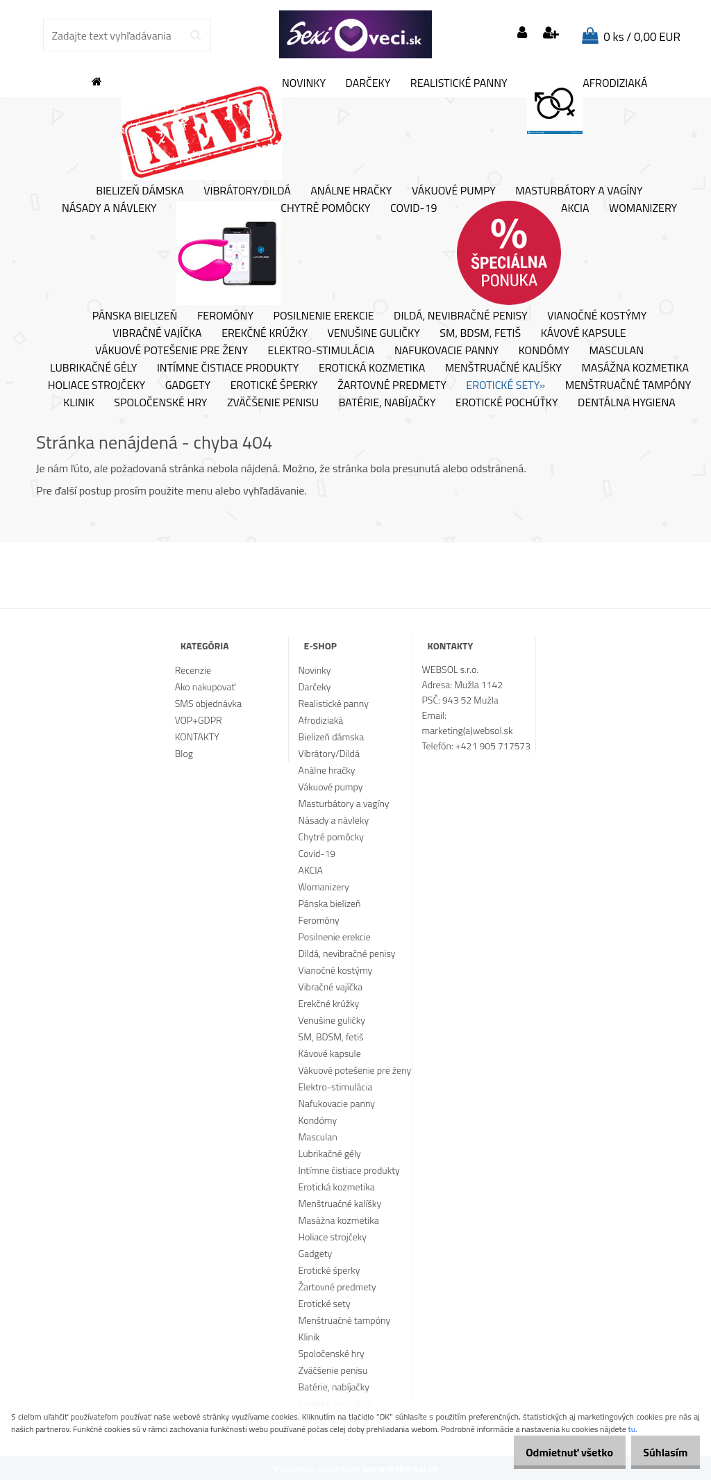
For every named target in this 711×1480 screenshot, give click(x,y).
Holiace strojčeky (96, 385)
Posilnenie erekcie (324, 316)
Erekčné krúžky (264, 333)
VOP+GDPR (198, 720)
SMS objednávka (208, 703)
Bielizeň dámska (139, 191)
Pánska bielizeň (135, 316)
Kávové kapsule (583, 333)
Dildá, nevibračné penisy (461, 316)
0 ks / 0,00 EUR (641, 37)
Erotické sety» (505, 385)
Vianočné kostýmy (596, 316)
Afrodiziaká (587, 105)
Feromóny (225, 316)
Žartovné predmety (391, 385)
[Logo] (355, 34)
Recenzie (193, 670)
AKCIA (523, 253)
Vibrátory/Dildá (247, 191)
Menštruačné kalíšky (503, 368)
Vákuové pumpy (454, 191)
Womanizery (643, 208)
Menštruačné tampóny (628, 385)
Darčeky (368, 83)
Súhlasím (660, 1452)
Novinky (224, 128)
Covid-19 (413, 208)
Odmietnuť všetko (554, 1452)
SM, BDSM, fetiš (480, 333)
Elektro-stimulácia (321, 350)
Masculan (616, 350)
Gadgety (187, 385)
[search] (195, 35)
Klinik (78, 402)
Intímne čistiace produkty (228, 368)
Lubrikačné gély (93, 368)
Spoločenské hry (160, 402)
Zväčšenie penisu (273, 402)
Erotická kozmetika (372, 368)
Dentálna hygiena (627, 402)
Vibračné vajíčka (156, 333)
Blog (184, 753)
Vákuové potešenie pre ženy (171, 350)
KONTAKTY (197, 736)
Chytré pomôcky (273, 253)
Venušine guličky (374, 333)
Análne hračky (351, 191)
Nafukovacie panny (446, 350)
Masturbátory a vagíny (578, 191)
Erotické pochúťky (506, 402)
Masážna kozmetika (635, 368)
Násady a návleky (109, 208)
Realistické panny (459, 83)
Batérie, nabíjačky (387, 402)
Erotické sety (325, 1303)
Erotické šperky (274, 385)
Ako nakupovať (205, 686)
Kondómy (544, 350)
